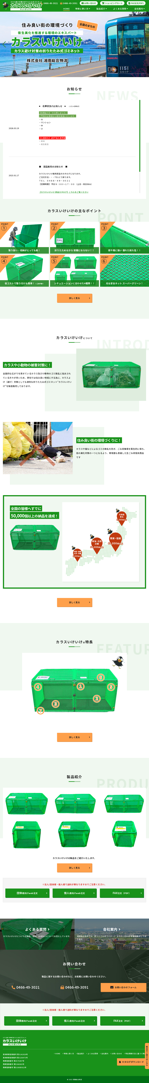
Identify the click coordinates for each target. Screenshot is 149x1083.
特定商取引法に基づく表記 (135, 1053)
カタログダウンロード (131, 1061)
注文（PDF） (122, 893)
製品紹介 (101, 8)
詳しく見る (74, 298)
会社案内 (139, 8)
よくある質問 (120, 8)
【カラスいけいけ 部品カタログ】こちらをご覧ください (63, 192)
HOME (66, 8)
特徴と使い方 (82, 8)
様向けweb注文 (74, 893)
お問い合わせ (117, 1053)
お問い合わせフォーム (123, 987)
